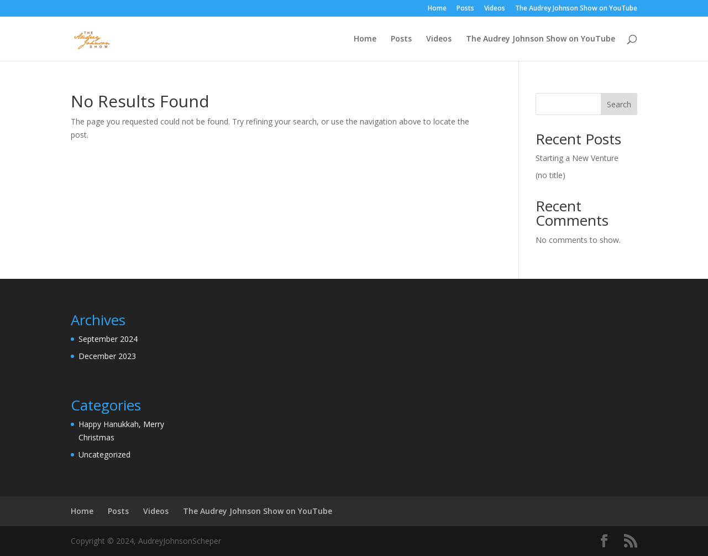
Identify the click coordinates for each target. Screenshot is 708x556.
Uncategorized (104, 454)
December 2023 (107, 356)
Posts (465, 9)
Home (437, 9)
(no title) (550, 175)
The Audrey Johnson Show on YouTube (576, 9)
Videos (494, 9)
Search (619, 104)
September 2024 (108, 339)
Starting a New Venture (577, 158)
